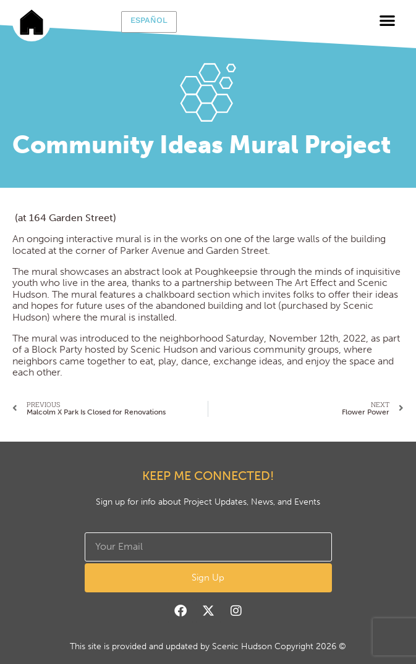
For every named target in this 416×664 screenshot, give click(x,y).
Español (149, 20)
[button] (387, 20)
